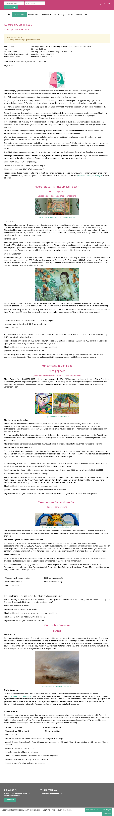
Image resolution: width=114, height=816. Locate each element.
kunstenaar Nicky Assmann (19, 696)
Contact (79, 14)
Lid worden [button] (10, 800)
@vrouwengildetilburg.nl (90, 175)
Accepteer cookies (92, 810)
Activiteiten (19, 14)
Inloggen (11, 7)
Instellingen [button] (107, 810)
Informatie (46, 14)
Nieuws (70, 14)
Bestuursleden (33, 14)
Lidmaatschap (59, 14)
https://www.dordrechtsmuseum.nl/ (57, 686)
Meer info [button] (107, 814)
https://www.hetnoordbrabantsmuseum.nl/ (57, 217)
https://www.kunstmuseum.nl (57, 416)
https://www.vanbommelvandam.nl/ (57, 527)
